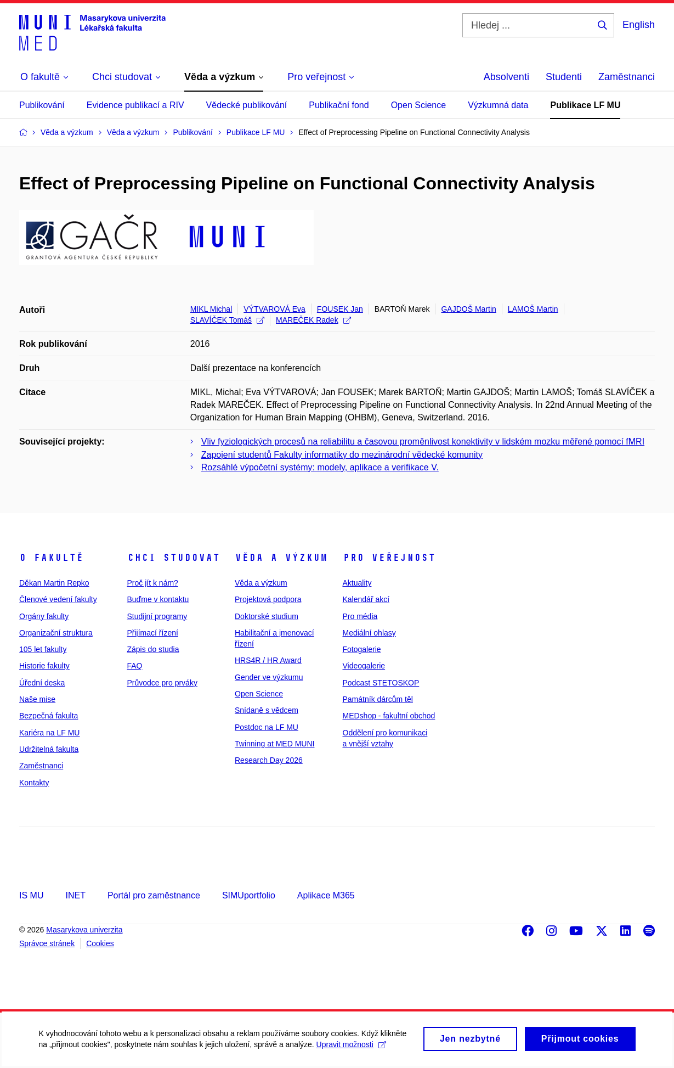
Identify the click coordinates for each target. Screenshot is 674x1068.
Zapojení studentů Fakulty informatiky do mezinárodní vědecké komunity (342, 454)
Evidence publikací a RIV (135, 105)
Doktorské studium (266, 616)
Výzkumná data (498, 105)
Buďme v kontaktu (158, 599)
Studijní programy (157, 616)
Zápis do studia (153, 649)
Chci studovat (173, 558)
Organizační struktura (56, 632)
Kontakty (34, 782)
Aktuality (357, 582)
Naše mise (37, 699)
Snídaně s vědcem (266, 710)
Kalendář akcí (366, 599)
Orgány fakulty (44, 616)
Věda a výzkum (281, 558)
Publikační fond (339, 105)
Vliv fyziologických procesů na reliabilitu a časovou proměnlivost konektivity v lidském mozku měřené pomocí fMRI (422, 441)
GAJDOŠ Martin (468, 309)
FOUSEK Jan (340, 309)
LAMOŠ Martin (533, 309)
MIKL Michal (211, 309)
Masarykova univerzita (84, 929)
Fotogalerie (362, 649)
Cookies (100, 943)
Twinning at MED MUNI (274, 743)
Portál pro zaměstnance (153, 895)
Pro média (360, 616)
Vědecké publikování (246, 105)
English (638, 24)
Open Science (418, 105)
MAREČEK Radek (313, 320)
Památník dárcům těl (378, 699)
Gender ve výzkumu (269, 677)
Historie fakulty (44, 665)
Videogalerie (364, 665)
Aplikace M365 (326, 895)
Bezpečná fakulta (48, 715)
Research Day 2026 (269, 760)
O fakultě (51, 558)
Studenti (564, 76)
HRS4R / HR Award (268, 660)
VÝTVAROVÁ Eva (274, 309)
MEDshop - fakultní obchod (389, 715)
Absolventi (506, 76)
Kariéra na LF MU (49, 732)
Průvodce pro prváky (162, 682)
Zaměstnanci (626, 76)
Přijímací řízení (152, 632)
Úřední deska (42, 682)
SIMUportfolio (248, 895)
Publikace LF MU (585, 105)
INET (75, 895)
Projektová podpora (268, 599)
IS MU (31, 895)
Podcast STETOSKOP (381, 682)
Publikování (42, 105)
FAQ (135, 665)
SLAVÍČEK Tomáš (227, 320)
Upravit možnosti (351, 1051)
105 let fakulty (42, 649)
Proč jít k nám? (152, 582)
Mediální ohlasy (369, 632)
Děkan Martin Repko (54, 582)
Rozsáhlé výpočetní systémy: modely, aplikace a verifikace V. (320, 467)
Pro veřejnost (389, 558)
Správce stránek (47, 943)
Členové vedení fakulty (58, 599)
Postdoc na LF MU (266, 727)
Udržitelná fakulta (48, 749)
